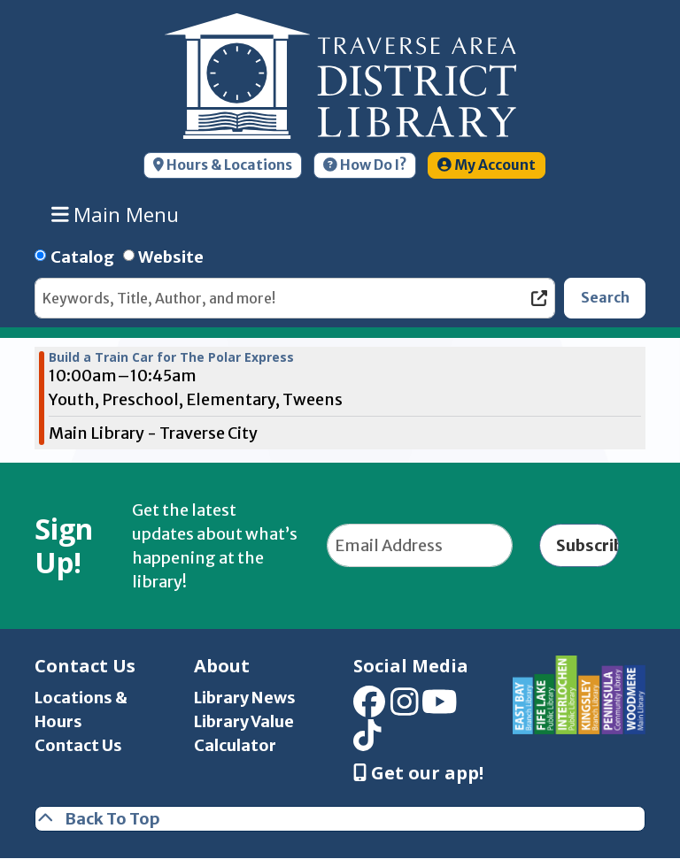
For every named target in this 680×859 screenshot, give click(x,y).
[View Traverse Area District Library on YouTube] (439, 707)
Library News (245, 697)
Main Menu (115, 214)
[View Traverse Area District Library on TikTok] (367, 742)
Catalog (82, 257)
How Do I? (364, 165)
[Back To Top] (340, 819)
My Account (486, 165)
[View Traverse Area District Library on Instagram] (404, 707)
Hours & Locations (222, 165)
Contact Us (78, 745)
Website (171, 257)
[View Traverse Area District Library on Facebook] (369, 707)
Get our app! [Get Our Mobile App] (418, 773)
